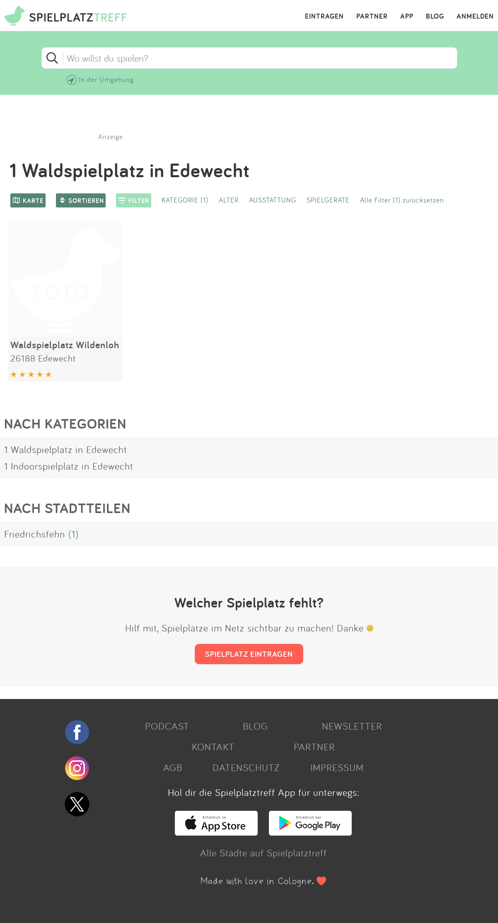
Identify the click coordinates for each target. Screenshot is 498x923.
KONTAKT (213, 746)
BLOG (435, 16)
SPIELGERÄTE (328, 200)
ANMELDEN (475, 16)
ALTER (229, 200)
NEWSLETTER (352, 726)
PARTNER (372, 16)
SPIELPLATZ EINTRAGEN (249, 653)
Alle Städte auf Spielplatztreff (263, 852)
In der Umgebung (106, 79)
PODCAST (167, 726)
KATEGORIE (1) (185, 200)
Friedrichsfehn (34, 534)
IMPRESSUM (337, 767)
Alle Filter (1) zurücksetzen (402, 200)
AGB (172, 767)
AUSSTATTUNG (272, 200)
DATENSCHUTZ (246, 767)
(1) (73, 534)
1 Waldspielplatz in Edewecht (65, 449)
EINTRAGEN (324, 16)
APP (406, 16)
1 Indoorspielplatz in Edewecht (68, 466)
